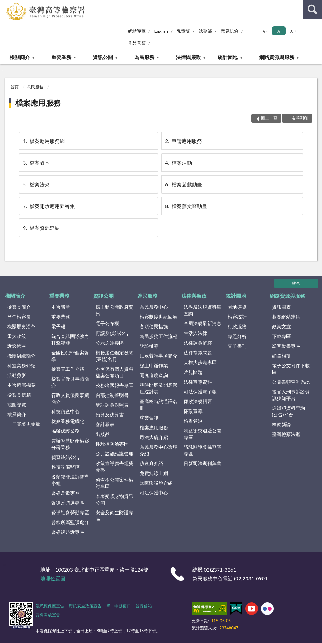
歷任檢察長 (19, 316)
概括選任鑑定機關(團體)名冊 (114, 356)
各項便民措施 (154, 326)
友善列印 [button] (300, 118)
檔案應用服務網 (43, 140)
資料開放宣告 (48, 614)
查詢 (312, 9)
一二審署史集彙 (23, 424)
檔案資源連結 (41, 227)
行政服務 (237, 326)
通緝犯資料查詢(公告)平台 (288, 411)
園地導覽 (237, 307)
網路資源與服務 (276, 57)
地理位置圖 (52, 578)
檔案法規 (36, 184)
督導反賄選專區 (67, 502)
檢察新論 (281, 424)
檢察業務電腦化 (67, 421)
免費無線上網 (154, 473)
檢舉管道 (193, 421)
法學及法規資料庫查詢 (202, 310)
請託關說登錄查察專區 (202, 450)
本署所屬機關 (21, 385)
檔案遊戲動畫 (183, 184)
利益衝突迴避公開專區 (202, 434)
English (161, 31)
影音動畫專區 (286, 346)
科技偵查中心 (65, 411)
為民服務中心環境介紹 (158, 450)
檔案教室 (36, 162)
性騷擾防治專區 (112, 444)
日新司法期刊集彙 (202, 463)
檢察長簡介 (19, 307)
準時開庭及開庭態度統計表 (158, 388)
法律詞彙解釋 (198, 343)
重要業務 (61, 57)
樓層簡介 (16, 414)
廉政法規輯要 (198, 401)
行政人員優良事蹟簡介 (70, 398)
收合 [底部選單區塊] (296, 283)
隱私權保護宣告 (50, 605)
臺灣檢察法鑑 (286, 434)
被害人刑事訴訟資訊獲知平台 (291, 395)
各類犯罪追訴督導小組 (70, 480)
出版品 (103, 434)
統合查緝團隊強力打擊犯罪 (70, 339)
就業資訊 (149, 417)
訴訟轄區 (16, 346)
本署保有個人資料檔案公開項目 (114, 372)
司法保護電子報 (200, 391)
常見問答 (137, 42)
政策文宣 (281, 326)
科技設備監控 (65, 467)
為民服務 (144, 57)
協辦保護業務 (65, 431)
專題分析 (237, 336)
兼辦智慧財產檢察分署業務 (70, 444)
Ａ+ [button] (292, 31)
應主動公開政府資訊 (114, 310)
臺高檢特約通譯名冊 (158, 404)
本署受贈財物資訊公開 (114, 499)
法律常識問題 (198, 352)
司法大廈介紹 (154, 437)
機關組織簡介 (21, 355)
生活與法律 (195, 333)
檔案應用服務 (38, 102)
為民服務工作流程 (158, 336)
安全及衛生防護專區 (114, 516)
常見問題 (193, 372)
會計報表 (105, 424)
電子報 (58, 326)
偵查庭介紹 (151, 463)
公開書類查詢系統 (291, 382)
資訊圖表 (281, 307)
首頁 (14, 86)
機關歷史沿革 (21, 326)
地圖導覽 (16, 404)
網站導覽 (137, 31)
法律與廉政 (188, 57)
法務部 (205, 31)
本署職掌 (60, 307)
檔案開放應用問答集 (48, 206)
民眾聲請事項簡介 (158, 355)
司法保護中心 (154, 492)
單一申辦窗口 (118, 605)
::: (5, 4)
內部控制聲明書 (112, 395)
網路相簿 (281, 355)
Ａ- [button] (265, 31)
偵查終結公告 (65, 457)
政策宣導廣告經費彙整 (114, 466)
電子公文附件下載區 (291, 369)
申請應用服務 (183, 140)
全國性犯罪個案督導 (70, 356)
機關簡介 (20, 57)
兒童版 (183, 31)
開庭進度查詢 (154, 375)
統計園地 (228, 57)
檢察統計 (237, 316)
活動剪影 (16, 375)
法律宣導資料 (198, 382)
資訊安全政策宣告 (85, 605)
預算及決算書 (110, 414)
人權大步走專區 (200, 362)
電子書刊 (237, 346)
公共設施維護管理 (114, 453)
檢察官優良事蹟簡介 (70, 382)
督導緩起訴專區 (67, 532)
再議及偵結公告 (112, 333)
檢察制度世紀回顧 (158, 316)
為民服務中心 (154, 307)
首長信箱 (144, 605)
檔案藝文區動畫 (185, 206)
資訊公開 (103, 57)
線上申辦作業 (154, 365)
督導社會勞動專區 (70, 512)
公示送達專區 (110, 343)
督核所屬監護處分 (70, 522)
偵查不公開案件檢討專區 (114, 483)
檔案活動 (178, 162)
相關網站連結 (286, 316)
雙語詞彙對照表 (112, 405)
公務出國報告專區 (114, 385)
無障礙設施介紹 (156, 483)
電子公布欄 (107, 323)
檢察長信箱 (19, 395)
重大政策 (16, 336)
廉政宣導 (193, 411)
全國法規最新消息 (202, 323)
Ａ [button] (278, 31)
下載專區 (281, 336)
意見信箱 (229, 31)
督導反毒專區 (65, 493)
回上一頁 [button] (269, 118)
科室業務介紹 (21, 365)
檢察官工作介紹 (67, 369)
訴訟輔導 (149, 346)
